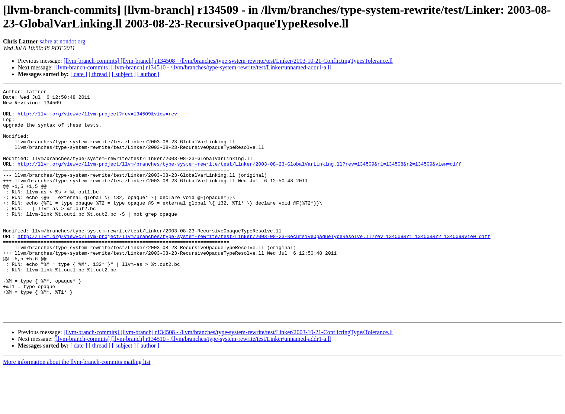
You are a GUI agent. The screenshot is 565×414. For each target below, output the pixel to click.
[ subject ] (124, 74)
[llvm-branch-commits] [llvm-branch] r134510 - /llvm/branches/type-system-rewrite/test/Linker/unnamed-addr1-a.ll (192, 67)
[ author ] (148, 74)
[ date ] (78, 74)
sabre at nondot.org (63, 41)
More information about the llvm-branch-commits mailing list (76, 407)
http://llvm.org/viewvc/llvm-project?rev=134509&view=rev (97, 119)
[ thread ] (99, 74)
